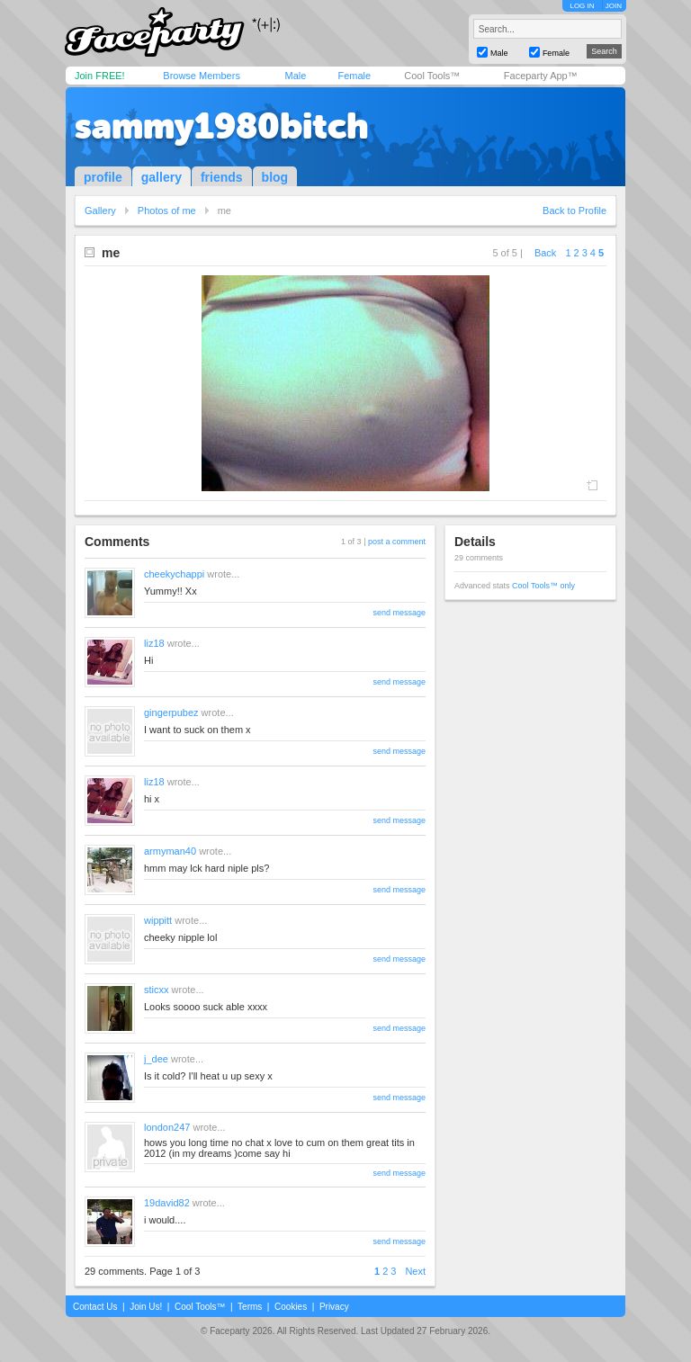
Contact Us (95, 1307)
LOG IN (582, 6)
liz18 (154, 643)
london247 (167, 1127)
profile (103, 177)
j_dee (156, 1058)
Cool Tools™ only (543, 585)
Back (545, 252)
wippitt (158, 920)
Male (295, 75)
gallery (161, 177)
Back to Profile (574, 210)
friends (222, 177)
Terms (250, 1307)
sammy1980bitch (222, 126)
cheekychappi (174, 574)
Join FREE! (100, 75)
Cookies (290, 1307)
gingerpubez (171, 712)
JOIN (614, 6)
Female (354, 75)
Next (415, 1271)
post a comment (397, 541)
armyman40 (170, 851)
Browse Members (201, 75)
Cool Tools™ (432, 75)
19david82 (167, 1202)
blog (275, 177)
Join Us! (146, 1307)
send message (399, 612)
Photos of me (167, 210)
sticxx (156, 989)
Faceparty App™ (541, 75)
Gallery (100, 210)
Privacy (334, 1307)
